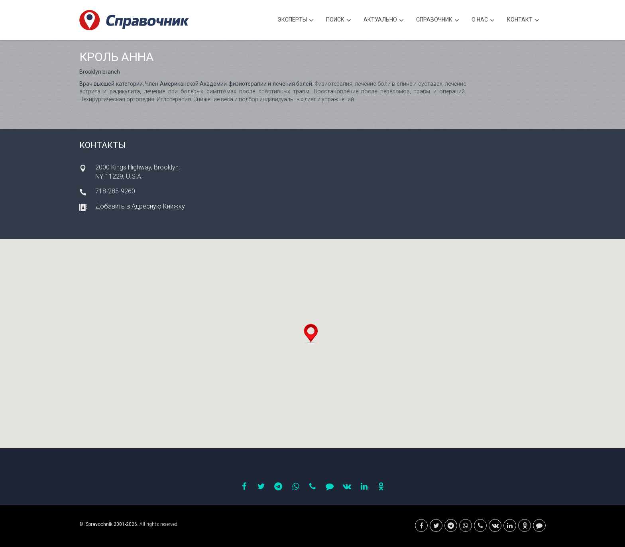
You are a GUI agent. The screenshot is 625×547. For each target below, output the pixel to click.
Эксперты (295, 20)
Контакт (523, 20)
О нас (483, 20)
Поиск (338, 20)
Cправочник (437, 20)
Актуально (384, 20)
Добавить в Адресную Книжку (140, 206)
